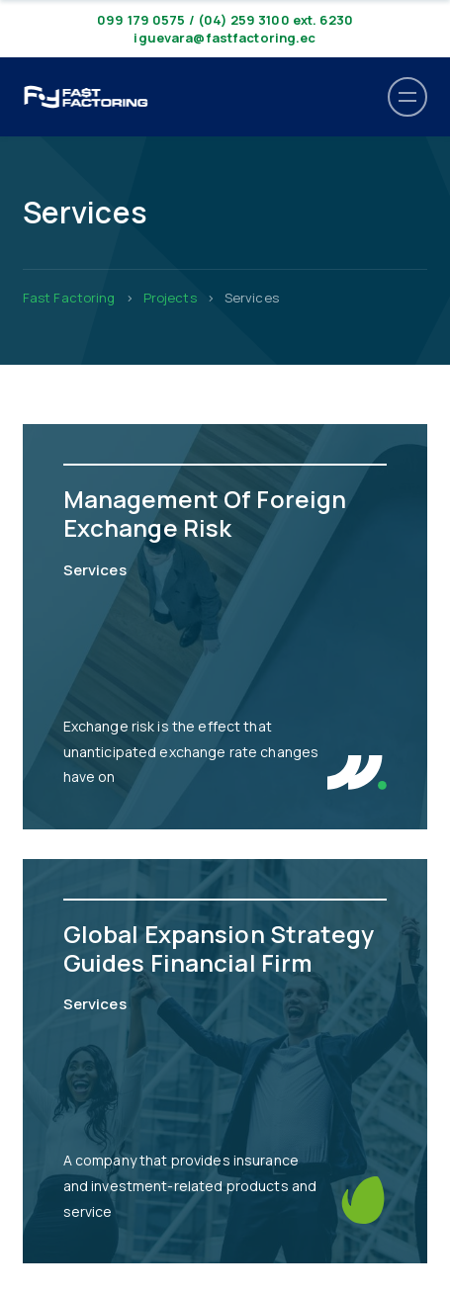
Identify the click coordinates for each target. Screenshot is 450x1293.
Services (95, 570)
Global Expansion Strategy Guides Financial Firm (218, 948)
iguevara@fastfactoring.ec (224, 37)
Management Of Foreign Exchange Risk (205, 513)
